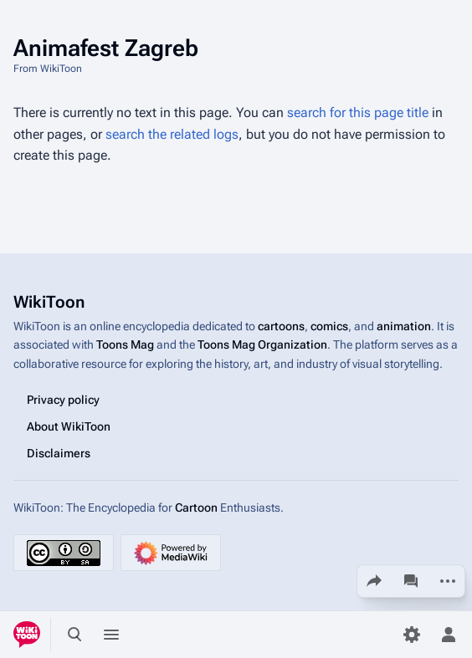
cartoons (281, 326)
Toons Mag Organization (262, 344)
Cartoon (196, 507)
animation (404, 326)
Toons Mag (125, 344)
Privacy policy (63, 399)
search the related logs (172, 134)
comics (329, 326)
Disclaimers (58, 453)
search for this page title (357, 112)
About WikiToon (68, 426)
